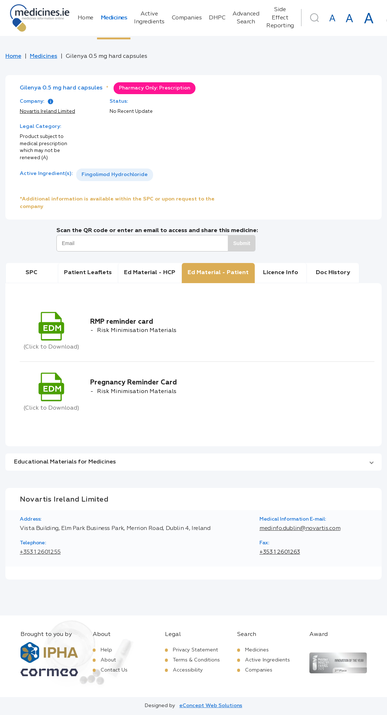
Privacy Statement (195, 649)
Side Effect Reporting (280, 18)
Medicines (114, 18)
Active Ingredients (149, 18)
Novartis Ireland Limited (47, 111)
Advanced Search (245, 18)
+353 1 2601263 (279, 552)
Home (85, 18)
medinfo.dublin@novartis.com (299, 528)
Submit (241, 243)
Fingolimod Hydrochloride (115, 174)
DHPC (217, 18)
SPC (31, 273)
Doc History (333, 273)
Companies (187, 18)
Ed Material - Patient (218, 273)
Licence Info (280, 273)
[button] (193, 462)
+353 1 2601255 (40, 552)
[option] (114, 175)
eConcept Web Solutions (210, 705)
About (108, 660)
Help (106, 649)
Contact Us (114, 670)
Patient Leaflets (88, 273)
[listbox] (114, 175)
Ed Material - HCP (149, 273)
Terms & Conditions (196, 660)
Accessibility (188, 670)
